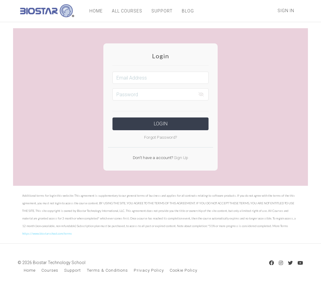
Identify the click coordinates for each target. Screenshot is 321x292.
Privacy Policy (149, 270)
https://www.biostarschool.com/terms (47, 233)
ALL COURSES (126, 10)
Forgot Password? (160, 137)
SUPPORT (161, 10)
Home (30, 270)
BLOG (187, 10)
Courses (49, 270)
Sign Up (180, 157)
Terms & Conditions (107, 270)
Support (72, 270)
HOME (95, 10)
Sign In (286, 10)
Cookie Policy (183, 270)
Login (160, 124)
